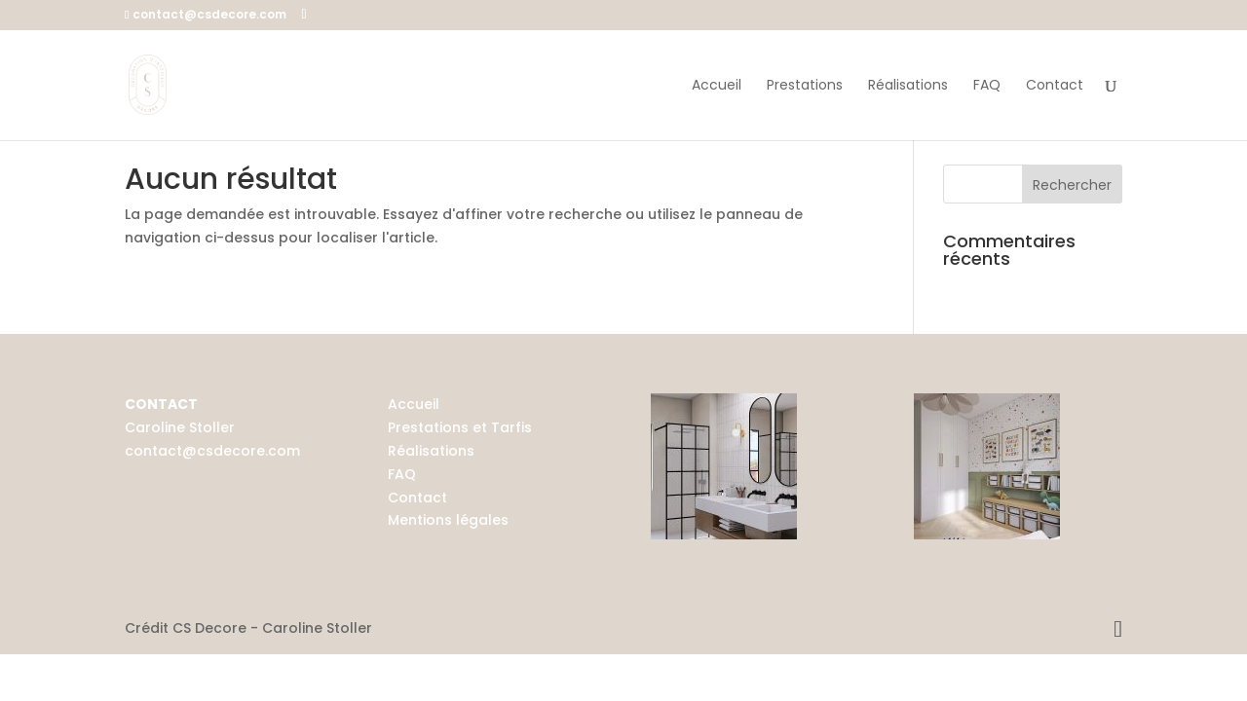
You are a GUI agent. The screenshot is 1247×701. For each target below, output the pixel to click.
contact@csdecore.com (212, 451)
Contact (1054, 86)
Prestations (805, 86)
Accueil (716, 86)
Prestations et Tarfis (460, 427)
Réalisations (908, 86)
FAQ (987, 86)
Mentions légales (448, 520)
